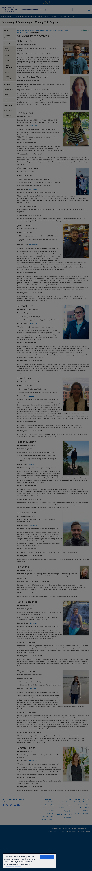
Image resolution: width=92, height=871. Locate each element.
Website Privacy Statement (13, 866)
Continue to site (47, 857)
